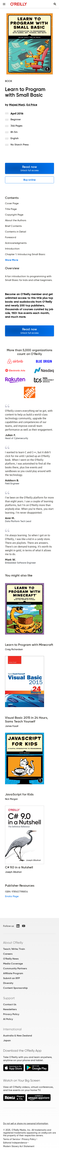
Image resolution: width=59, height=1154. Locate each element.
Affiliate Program (13, 973)
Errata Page (12, 896)
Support (9, 998)
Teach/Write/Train (14, 949)
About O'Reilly (13, 942)
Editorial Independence (15, 1142)
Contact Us (9, 1004)
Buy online (29, 179)
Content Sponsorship (15, 988)
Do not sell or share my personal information (25, 1123)
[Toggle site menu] (4, 4)
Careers (7, 953)
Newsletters (10, 1009)
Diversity (8, 983)
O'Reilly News (11, 958)
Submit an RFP (11, 978)
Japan (7, 1040)
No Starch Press (20, 144)
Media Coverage (13, 963)
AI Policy (8, 1019)
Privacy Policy (11, 1014)
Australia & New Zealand (17, 1035)
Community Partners (15, 968)
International (12, 1029)
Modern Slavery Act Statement (18, 1146)
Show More (11, 260)
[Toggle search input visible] (55, 4)
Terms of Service (11, 1139)
